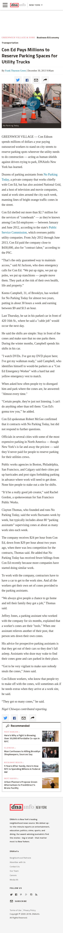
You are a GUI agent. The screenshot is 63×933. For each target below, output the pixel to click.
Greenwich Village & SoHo (18, 37)
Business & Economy (48, 37)
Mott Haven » (11, 778)
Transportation (10, 42)
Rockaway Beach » (14, 762)
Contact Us (14, 866)
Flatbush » (10, 748)
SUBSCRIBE (18, 901)
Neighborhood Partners (20, 857)
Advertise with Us (18, 862)
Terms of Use (16, 910)
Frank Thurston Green (15, 70)
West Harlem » (12, 732)
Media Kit (14, 879)
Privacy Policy (29, 910)
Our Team (14, 870)
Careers (13, 875)
